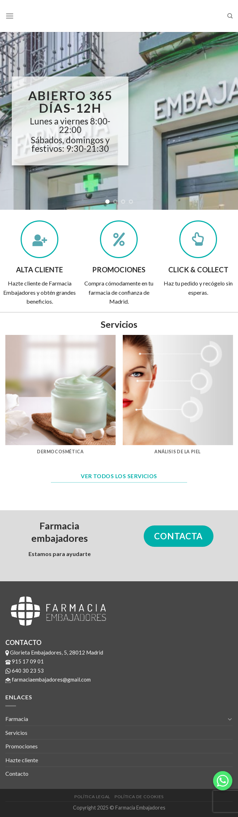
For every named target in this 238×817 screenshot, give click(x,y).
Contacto (16, 773)
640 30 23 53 (24, 670)
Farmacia (16, 718)
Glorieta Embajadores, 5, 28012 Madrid (54, 652)
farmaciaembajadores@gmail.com (48, 679)
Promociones (21, 746)
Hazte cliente (21, 760)
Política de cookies (139, 796)
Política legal (92, 796)
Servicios (16, 732)
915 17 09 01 (24, 661)
